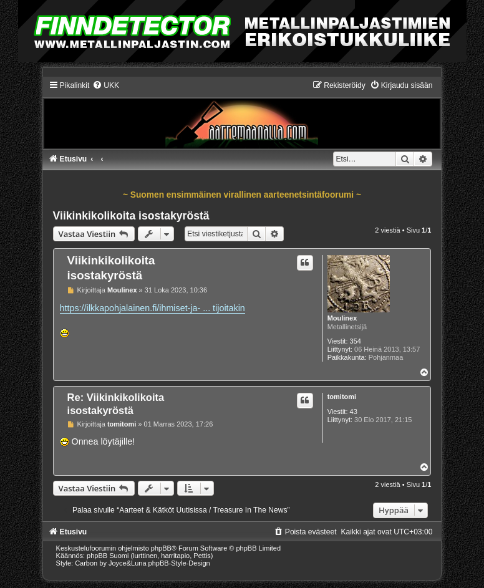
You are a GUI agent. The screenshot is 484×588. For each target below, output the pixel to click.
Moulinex (342, 318)
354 (355, 341)
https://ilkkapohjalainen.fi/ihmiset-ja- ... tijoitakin (152, 308)
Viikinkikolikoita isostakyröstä (131, 216)
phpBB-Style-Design (179, 563)
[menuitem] (105, 85)
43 (353, 411)
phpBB (161, 548)
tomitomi (341, 396)
